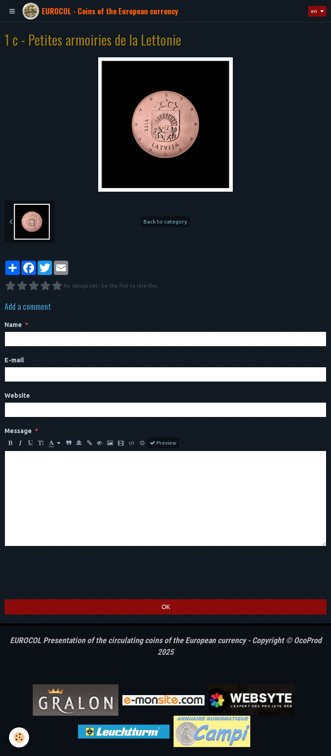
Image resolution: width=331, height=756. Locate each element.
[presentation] (72, 572)
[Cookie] (19, 737)
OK (165, 606)
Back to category (165, 221)
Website (17, 395)
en (314, 11)
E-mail (14, 360)
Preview (163, 443)
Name (13, 324)
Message (18, 430)
